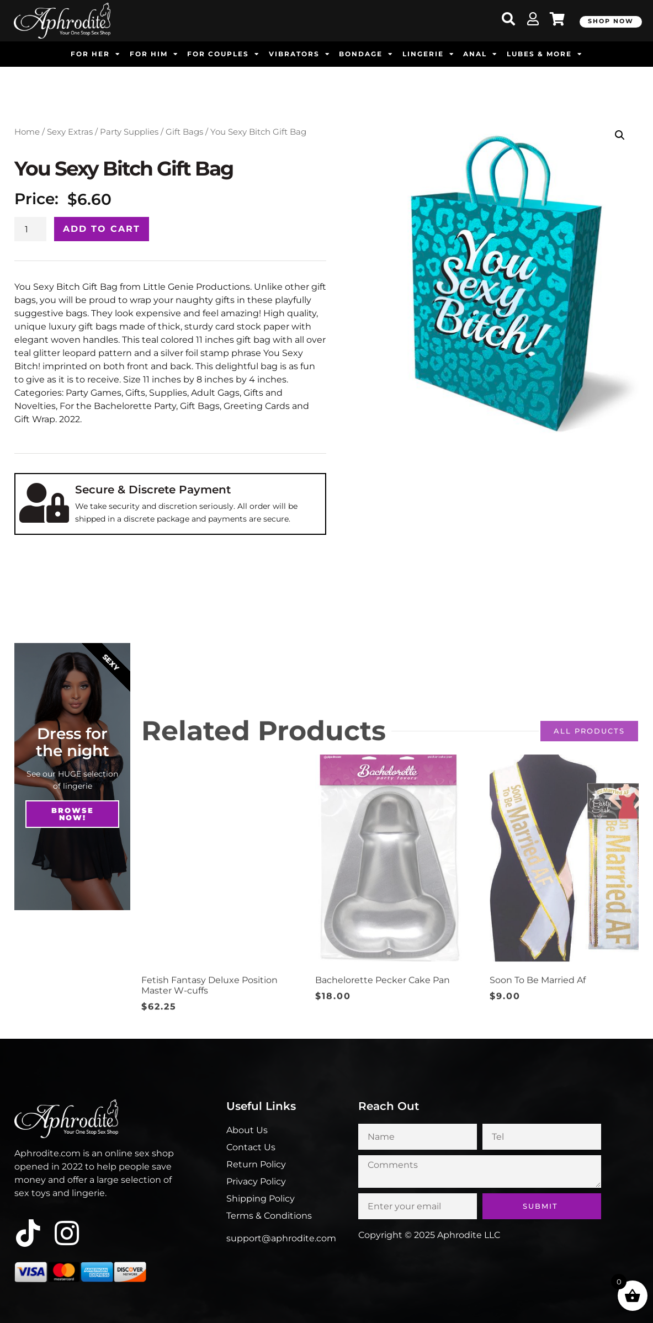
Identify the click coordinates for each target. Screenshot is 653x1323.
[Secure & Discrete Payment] (44, 503)
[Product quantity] (30, 229)
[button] (620, 135)
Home (27, 132)
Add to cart (101, 229)
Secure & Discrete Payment (153, 489)
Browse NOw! (72, 814)
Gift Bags (184, 132)
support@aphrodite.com (281, 1238)
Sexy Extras (70, 132)
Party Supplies (129, 132)
